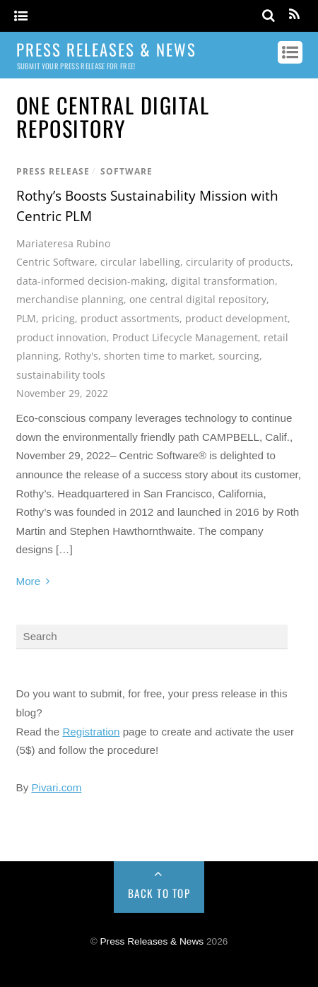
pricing (58, 318)
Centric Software (55, 261)
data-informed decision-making (90, 281)
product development (236, 318)
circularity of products (238, 261)
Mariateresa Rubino (63, 243)
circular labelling (140, 261)
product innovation (61, 337)
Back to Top (159, 893)
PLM (26, 318)
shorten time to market (158, 355)
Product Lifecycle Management (185, 337)
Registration (90, 732)
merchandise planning (70, 299)
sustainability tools (60, 375)
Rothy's (81, 355)
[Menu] (21, 16)
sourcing (238, 355)
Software (126, 171)
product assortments (130, 318)
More (28, 581)
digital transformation (223, 281)
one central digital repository (197, 299)
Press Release (53, 171)
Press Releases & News (152, 941)
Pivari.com (56, 787)
